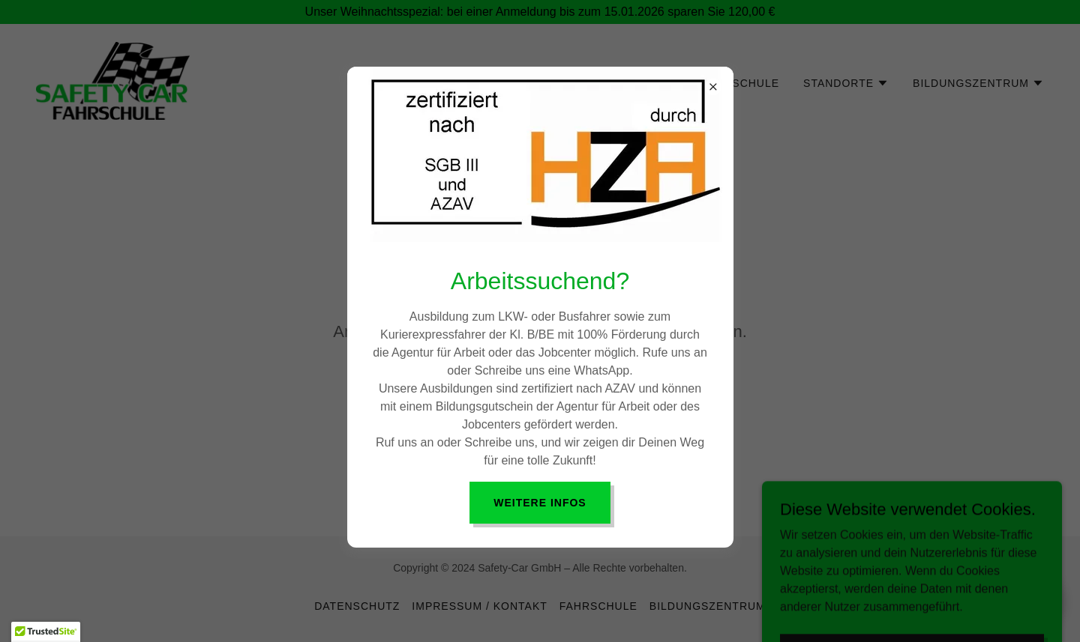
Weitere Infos (540, 503)
